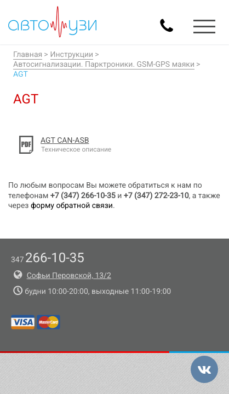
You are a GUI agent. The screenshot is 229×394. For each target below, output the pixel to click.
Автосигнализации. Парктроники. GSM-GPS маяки (103, 64)
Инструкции (72, 54)
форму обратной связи (72, 205)
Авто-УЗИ (52, 21)
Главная (27, 54)
